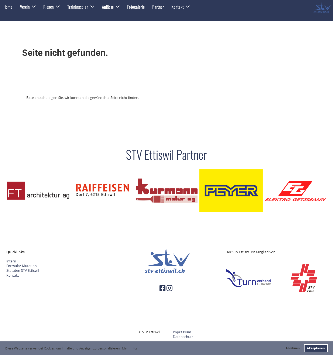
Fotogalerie (136, 7)
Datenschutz (183, 336)
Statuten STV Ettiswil (22, 270)
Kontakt (180, 7)
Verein (28, 7)
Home (7, 7)
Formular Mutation (21, 265)
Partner (158, 7)
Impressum (182, 332)
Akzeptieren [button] (316, 348)
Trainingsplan (80, 7)
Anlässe (111, 7)
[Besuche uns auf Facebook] (162, 288)
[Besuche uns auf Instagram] (169, 288)
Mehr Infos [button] (130, 348)
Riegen (51, 7)
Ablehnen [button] (293, 348)
